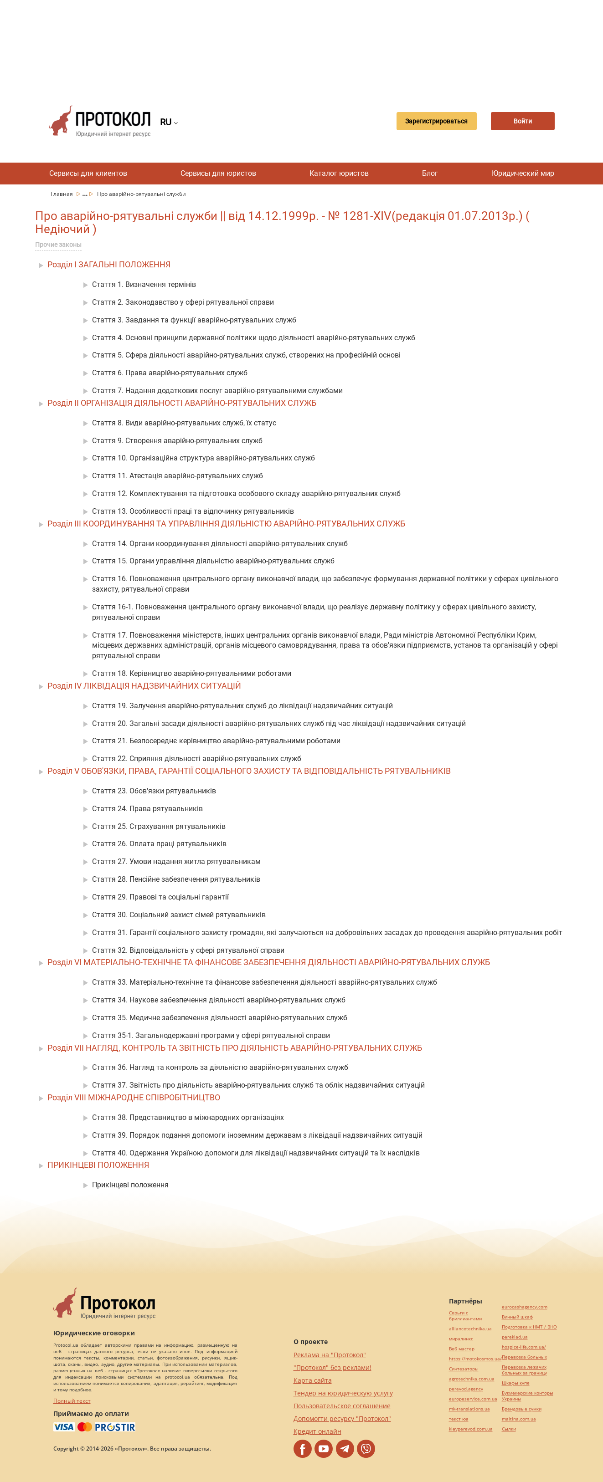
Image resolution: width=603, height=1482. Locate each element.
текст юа (459, 1419)
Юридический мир (523, 173)
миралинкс (461, 1339)
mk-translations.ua (469, 1409)
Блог (430, 173)
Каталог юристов (339, 173)
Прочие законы (58, 244)
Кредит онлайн (317, 1431)
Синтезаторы (464, 1369)
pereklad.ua (515, 1337)
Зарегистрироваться (436, 121)
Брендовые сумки (521, 1409)
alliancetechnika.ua (470, 1329)
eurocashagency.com (524, 1307)
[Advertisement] (302, 46)
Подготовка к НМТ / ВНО (529, 1327)
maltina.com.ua (519, 1419)
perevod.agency (466, 1389)
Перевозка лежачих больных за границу (524, 1370)
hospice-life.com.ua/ (524, 1347)
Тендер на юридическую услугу (343, 1393)
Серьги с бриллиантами (465, 1316)
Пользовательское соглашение (342, 1405)
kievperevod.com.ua (471, 1429)
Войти (523, 121)
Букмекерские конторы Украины (527, 1396)
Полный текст (72, 1401)
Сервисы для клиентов (88, 173)
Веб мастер (461, 1349)
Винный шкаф (517, 1317)
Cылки (509, 1429)
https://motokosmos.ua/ (475, 1359)
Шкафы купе (516, 1383)
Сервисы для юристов (218, 173)
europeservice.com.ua (473, 1399)
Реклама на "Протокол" (330, 1354)
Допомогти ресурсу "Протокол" (342, 1418)
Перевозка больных (524, 1357)
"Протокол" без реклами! (332, 1367)
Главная (62, 194)
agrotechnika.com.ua (472, 1379)
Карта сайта (313, 1380)
